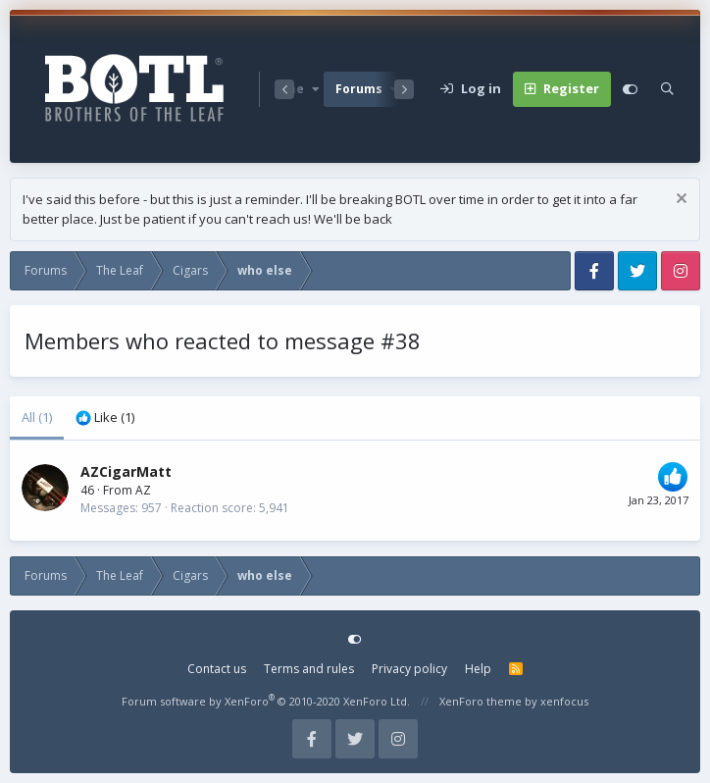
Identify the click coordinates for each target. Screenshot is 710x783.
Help (478, 668)
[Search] (667, 89)
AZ (143, 490)
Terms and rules (309, 668)
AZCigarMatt (126, 471)
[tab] (105, 418)
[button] (316, 89)
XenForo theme (480, 701)
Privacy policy (409, 668)
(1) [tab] (37, 417)
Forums (358, 88)
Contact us (216, 668)
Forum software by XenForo (266, 701)
